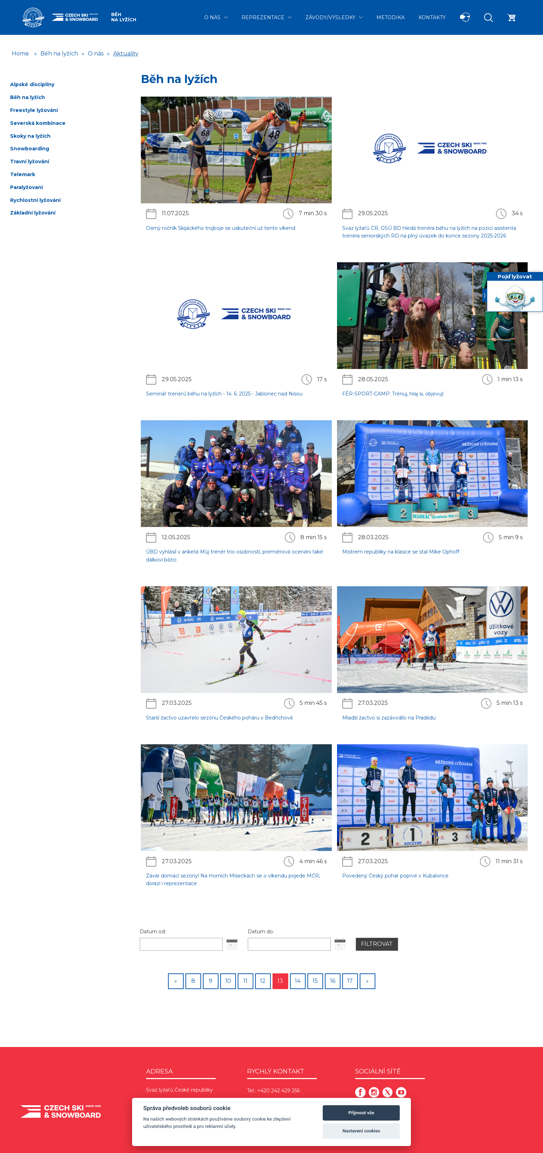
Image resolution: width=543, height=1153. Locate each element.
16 (332, 981)
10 (228, 981)
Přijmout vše (361, 1112)
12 (263, 981)
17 (350, 981)
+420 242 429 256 (278, 1090)
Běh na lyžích (123, 17)
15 (315, 981)
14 (297, 981)
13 (280, 981)
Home (20, 53)
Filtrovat (377, 944)
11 (245, 981)
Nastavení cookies (361, 1130)
